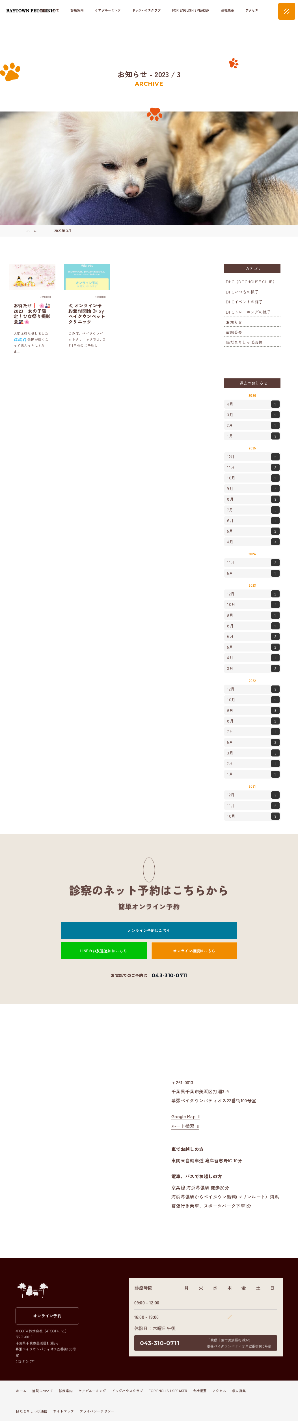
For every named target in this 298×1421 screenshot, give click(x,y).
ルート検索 (183, 1125)
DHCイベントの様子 (244, 302)
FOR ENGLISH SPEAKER (191, 10)
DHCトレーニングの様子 (248, 312)
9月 (253, 488)
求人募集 (239, 1390)
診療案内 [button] (77, 10)
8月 (253, 499)
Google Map (183, 1116)
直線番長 (234, 332)
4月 (253, 404)
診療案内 (66, 1390)
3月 (253, 415)
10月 (253, 478)
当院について (42, 1390)
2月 (253, 425)
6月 (253, 520)
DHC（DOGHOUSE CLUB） (251, 281)
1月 (253, 436)
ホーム (21, 1390)
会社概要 (227, 10)
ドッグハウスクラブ (146, 10)
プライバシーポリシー (97, 1411)
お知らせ (234, 322)
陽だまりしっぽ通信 (244, 342)
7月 (253, 510)
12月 (253, 456)
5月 (253, 531)
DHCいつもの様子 (242, 292)
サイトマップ (63, 1411)
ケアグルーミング (107, 10)
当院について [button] (49, 10)
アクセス (251, 10)
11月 (253, 467)
